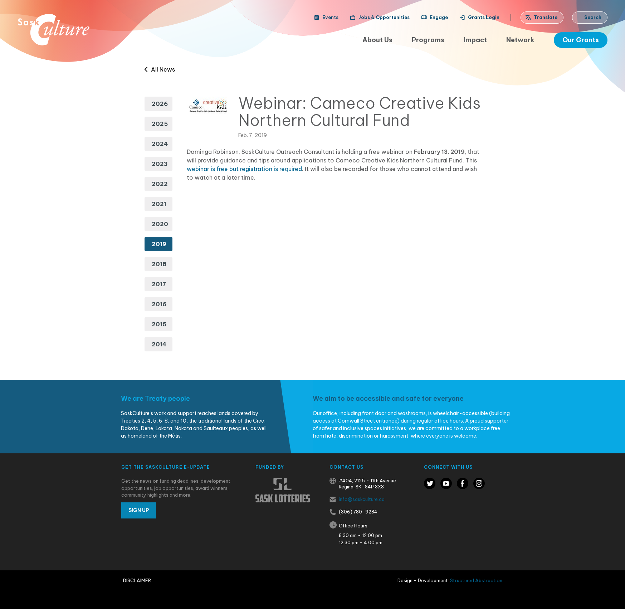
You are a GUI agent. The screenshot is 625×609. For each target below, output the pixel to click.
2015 (159, 324)
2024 (160, 143)
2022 (160, 183)
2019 (159, 244)
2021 (159, 204)
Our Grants (580, 40)
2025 (160, 123)
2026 (160, 103)
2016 (159, 304)
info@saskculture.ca (362, 499)
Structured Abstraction (476, 580)
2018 (159, 264)
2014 (159, 344)
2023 (160, 163)
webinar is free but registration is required (244, 168)
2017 (159, 284)
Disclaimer (137, 580)
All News (160, 69)
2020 (160, 224)
